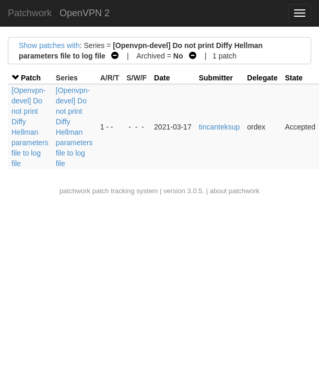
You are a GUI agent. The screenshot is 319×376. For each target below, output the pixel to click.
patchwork (75, 191)
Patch (31, 78)
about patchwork (234, 191)
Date (162, 78)
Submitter (216, 78)
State (294, 78)
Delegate (262, 78)
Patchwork (30, 13)
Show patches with (49, 45)
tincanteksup (219, 127)
